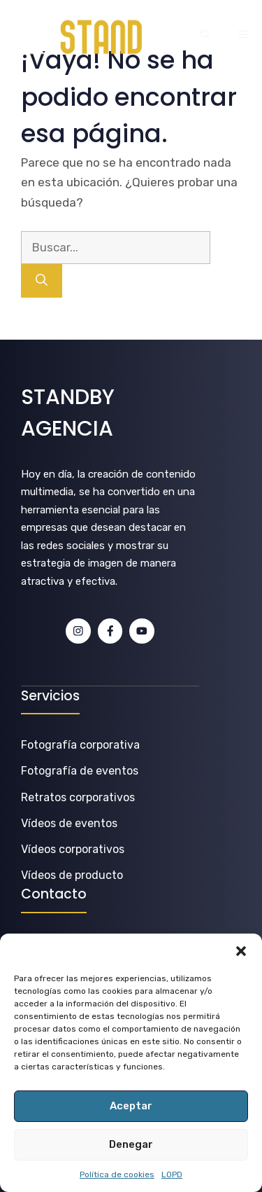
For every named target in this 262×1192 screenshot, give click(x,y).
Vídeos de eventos (69, 823)
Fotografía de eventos (79, 770)
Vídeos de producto (72, 875)
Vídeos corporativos (72, 849)
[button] (241, 951)
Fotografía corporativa (80, 744)
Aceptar (131, 1106)
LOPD (171, 1174)
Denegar (131, 1144)
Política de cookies (117, 1174)
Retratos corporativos (78, 797)
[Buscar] (41, 281)
